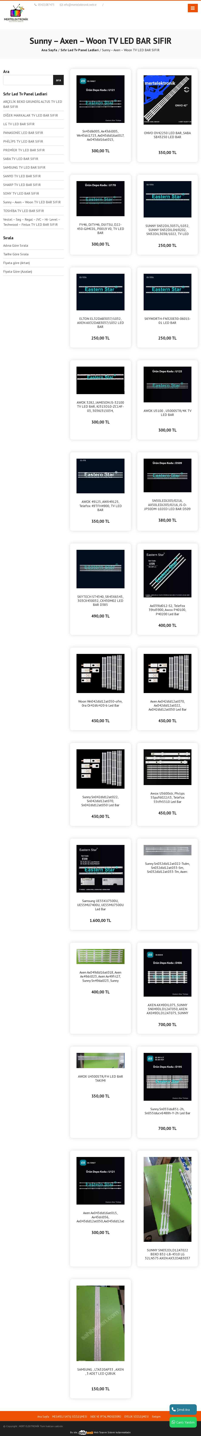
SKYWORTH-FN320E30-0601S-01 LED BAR (167, 321)
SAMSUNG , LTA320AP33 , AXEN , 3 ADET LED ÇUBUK (100, 1371)
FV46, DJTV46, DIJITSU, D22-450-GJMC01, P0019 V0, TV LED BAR (100, 229)
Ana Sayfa (49, 50)
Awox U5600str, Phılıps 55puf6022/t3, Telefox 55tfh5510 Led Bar (167, 797)
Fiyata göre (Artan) (16, 263)
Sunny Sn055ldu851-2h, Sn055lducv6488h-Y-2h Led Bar (167, 1111)
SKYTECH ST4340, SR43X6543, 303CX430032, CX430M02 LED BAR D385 (100, 601)
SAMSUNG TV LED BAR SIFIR (24, 167)
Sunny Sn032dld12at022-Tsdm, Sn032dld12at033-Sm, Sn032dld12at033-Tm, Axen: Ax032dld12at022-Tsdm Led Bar (167, 868)
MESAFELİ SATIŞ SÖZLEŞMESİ (69, 1416)
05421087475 (44, 5)
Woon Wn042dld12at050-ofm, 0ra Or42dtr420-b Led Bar (100, 703)
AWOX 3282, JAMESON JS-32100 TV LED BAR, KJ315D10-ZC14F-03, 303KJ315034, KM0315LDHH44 (100, 406)
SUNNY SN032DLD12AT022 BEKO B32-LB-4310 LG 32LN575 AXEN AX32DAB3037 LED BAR (167, 1254)
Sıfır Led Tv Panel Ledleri (80, 50)
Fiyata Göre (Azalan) (17, 271)
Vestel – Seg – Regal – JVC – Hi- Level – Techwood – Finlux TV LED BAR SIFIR (31, 222)
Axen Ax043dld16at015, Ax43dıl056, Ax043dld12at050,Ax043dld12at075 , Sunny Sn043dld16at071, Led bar (100, 1217)
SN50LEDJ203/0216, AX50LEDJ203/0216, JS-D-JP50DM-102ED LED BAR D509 (167, 505)
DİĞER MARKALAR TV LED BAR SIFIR (30, 115)
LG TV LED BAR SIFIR (19, 124)
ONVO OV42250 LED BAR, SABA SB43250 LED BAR (167, 135)
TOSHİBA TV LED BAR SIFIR (23, 211)
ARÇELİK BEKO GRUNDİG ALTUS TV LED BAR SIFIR (32, 104)
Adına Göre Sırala (15, 245)
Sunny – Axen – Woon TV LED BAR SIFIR (32, 202)
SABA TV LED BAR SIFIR (20, 159)
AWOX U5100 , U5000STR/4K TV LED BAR (167, 413)
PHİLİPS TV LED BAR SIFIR (23, 141)
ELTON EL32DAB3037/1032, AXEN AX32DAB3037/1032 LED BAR (100, 323)
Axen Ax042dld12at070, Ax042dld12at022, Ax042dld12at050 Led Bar (168, 705)
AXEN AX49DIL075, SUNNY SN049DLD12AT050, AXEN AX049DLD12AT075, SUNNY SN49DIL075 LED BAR (167, 1009)
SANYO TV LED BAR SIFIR (22, 176)
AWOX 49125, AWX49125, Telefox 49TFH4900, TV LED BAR (100, 506)
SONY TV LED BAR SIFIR (21, 193)
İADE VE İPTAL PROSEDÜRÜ (105, 1416)
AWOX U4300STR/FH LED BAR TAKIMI (100, 1078)
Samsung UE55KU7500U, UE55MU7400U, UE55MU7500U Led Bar (100, 905)
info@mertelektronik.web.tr (77, 5)
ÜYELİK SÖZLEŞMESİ (136, 1416)
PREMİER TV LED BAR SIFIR (24, 150)
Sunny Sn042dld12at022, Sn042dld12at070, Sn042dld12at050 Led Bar (100, 801)
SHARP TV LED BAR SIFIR (22, 185)
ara (58, 80)
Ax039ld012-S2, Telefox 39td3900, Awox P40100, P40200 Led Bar (167, 610)
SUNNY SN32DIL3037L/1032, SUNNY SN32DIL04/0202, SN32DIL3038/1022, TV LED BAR (167, 230)
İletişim (156, 1416)
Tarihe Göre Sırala (15, 254)
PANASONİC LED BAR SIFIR (23, 133)
